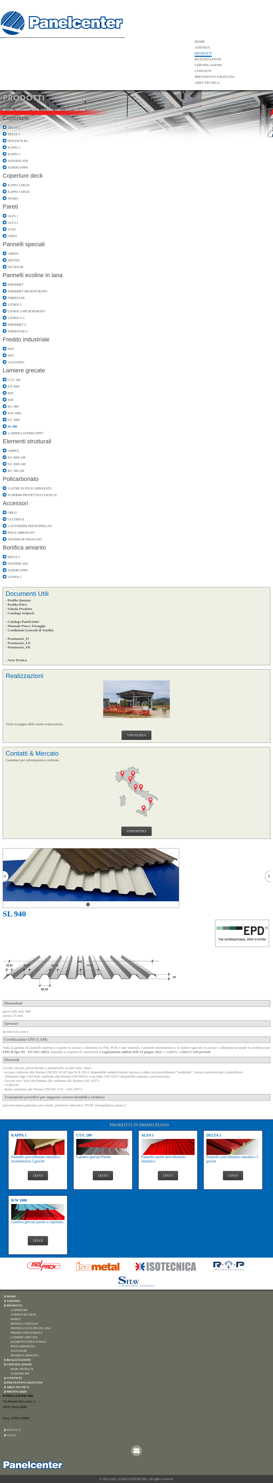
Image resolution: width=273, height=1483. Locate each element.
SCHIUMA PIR (20, 1373)
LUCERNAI (16, 519)
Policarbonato (21, 479)
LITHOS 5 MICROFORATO (26, 311)
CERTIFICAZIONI (208, 65)
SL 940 (80, 110)
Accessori (15, 503)
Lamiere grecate (24, 370)
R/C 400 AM (16, 471)
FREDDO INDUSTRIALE (26, 1332)
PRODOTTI (203, 53)
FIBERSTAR (16, 298)
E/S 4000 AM (16, 457)
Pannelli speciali (24, 244)
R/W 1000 (14, 413)
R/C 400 (13, 406)
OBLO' (12, 513)
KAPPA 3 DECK (19, 185)
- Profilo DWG (16, 605)
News (11, 1435)
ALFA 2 (13, 223)
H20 (10, 393)
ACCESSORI (19, 1350)
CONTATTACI (136, 831)
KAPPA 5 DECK (19, 192)
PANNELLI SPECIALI (24, 1323)
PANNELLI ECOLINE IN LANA (31, 1328)
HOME (200, 41)
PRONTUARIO (17, 1391)
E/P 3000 (13, 386)
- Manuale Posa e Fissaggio (26, 626)
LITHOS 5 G (16, 318)
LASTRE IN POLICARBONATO (29, 488)
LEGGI (38, 1175)
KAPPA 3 (14, 147)
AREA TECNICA (207, 83)
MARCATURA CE (22, 1368)
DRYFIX (13, 260)
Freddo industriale (26, 339)
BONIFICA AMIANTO (25, 1355)
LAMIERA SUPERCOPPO (25, 433)
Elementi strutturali (27, 441)
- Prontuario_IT (17, 639)
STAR (12, 229)
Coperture (16, 118)
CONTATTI (203, 71)
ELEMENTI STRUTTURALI (28, 1341)
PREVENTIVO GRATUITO (215, 77)
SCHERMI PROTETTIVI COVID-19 (32, 495)
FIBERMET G (17, 324)
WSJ (11, 349)
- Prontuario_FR (18, 647)
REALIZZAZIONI (208, 59)
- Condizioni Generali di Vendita (30, 630)
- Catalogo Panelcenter (22, 622)
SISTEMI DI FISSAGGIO (25, 539)
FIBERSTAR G (18, 331)
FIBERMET (15, 284)
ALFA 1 (13, 216)
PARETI (16, 1319)
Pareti (10, 206)
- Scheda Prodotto (19, 609)
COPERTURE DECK (23, 1314)
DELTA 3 (14, 127)
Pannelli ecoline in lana (33, 275)
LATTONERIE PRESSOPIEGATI (30, 526)
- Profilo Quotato (18, 600)
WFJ (11, 355)
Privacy (14, 1430)
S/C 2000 (14, 420)
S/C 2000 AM (17, 464)
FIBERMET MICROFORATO (27, 291)
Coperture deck (23, 175)
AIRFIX (13, 254)
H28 (10, 400)
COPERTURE (19, 1309)
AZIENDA (202, 47)
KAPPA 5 (14, 154)
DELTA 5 (14, 134)
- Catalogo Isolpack (20, 613)
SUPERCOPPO (18, 167)
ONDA (12, 236)
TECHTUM (15, 267)
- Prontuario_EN (18, 643)
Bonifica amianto (24, 547)
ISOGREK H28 (18, 161)
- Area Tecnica (16, 660)
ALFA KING (16, 362)
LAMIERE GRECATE (55, 110)
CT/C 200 (14, 380)
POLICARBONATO (21, 533)
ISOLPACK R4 (18, 141)
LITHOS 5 (15, 304)
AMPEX (13, 451)
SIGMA (13, 198)
